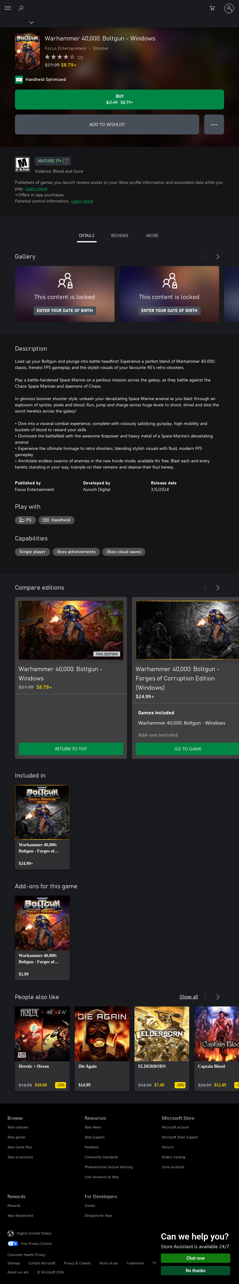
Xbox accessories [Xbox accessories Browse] (20, 1157)
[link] (42, 827)
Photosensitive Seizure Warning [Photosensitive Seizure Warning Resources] (109, 1167)
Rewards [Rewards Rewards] (14, 1205)
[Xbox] (16, 22)
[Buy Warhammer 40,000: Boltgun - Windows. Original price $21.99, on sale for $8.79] (119, 100)
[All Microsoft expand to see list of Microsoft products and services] (7, 8)
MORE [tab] (152, 235)
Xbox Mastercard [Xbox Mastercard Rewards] (20, 1215)
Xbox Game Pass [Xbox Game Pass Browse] (19, 1147)
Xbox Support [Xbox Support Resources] (95, 1137)
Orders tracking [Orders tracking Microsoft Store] (173, 1157)
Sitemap (13, 1263)
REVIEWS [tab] (119, 235)
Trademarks (135, 1263)
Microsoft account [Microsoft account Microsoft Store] (175, 1127)
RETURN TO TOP (71, 749)
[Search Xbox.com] (21, 8)
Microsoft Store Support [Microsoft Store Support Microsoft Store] (180, 1137)
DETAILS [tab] (86, 235)
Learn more (36, 188)
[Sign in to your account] (229, 8)
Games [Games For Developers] (90, 1205)
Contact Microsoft (41, 1263)
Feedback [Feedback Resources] (92, 1147)
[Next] (218, 256)
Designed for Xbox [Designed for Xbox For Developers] (98, 1215)
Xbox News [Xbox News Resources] (93, 1127)
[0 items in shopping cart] (214, 8)
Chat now (195, 1258)
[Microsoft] (119, 4)
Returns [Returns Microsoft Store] (168, 1147)
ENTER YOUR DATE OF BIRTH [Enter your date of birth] (65, 311)
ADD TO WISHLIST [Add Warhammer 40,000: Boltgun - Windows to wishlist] (107, 124)
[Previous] (205, 256)
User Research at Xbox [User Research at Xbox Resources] (102, 1177)
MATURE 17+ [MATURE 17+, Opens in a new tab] (53, 161)
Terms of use (108, 1263)
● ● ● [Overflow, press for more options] (214, 124)
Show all (189, 996)
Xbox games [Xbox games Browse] (16, 1137)
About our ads (18, 1272)
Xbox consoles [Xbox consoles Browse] (18, 1127)
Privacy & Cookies (77, 1263)
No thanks (196, 1270)
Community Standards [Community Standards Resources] (101, 1157)
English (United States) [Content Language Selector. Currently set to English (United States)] (34, 1233)
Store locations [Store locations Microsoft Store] (173, 1167)
